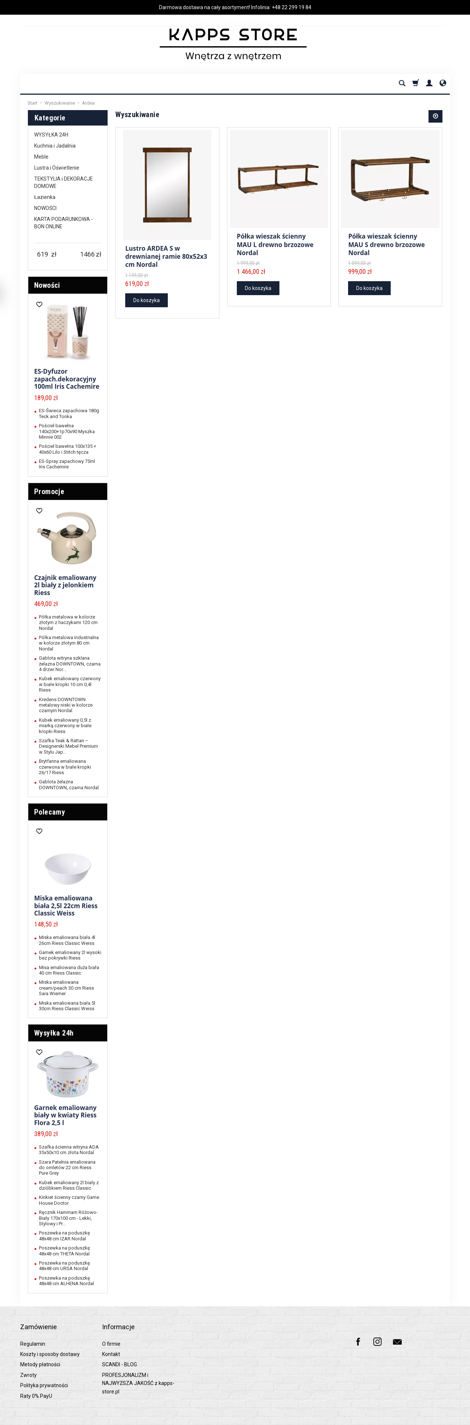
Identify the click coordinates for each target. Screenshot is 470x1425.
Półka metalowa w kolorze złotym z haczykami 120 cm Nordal (68, 622)
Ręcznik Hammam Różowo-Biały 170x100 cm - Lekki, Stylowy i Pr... (68, 1218)
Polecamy (49, 812)
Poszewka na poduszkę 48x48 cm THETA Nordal (64, 1250)
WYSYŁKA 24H (51, 135)
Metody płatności (40, 1354)
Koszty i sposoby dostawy (50, 1344)
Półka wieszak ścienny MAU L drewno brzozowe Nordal (275, 242)
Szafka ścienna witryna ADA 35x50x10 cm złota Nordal (69, 1149)
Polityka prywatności (44, 1375)
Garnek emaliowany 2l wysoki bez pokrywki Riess (70, 955)
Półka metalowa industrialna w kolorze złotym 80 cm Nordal (69, 643)
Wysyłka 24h (53, 1033)
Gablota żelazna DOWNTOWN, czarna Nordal (69, 784)
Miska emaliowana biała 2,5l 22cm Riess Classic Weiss (66, 905)
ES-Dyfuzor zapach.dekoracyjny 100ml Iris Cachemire (67, 379)
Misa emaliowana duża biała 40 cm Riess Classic (69, 970)
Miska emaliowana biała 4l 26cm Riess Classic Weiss (67, 940)
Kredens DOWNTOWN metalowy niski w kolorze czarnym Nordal (66, 705)
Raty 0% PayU (36, 1386)
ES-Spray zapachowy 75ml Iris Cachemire (67, 463)
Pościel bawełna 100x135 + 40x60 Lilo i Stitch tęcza (67, 448)
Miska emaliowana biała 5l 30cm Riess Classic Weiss (67, 1005)
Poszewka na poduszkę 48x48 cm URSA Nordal (64, 1265)
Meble (41, 157)
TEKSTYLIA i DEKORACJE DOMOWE (63, 182)
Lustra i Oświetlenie (56, 168)
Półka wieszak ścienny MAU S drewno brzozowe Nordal (386, 242)
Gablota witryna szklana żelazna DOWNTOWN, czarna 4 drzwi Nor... (70, 663)
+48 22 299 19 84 (291, 7)
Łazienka (44, 197)
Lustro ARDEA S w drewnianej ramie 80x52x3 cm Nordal (166, 257)
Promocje (49, 491)
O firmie (111, 1334)
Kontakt (111, 1344)
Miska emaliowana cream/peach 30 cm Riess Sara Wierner (66, 987)
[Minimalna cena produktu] (42, 254)
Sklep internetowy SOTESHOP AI (420, 1417)
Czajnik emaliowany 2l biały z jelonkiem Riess (65, 585)
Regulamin (32, 1334)
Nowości (47, 285)
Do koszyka (146, 299)
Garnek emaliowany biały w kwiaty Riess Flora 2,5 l (65, 1115)
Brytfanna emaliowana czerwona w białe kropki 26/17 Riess (65, 766)
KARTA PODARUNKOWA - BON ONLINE (63, 222)
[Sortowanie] (435, 116)
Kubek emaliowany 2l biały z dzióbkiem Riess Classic (69, 1185)
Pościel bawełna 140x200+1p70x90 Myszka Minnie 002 (67, 431)
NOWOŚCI (45, 208)
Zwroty (28, 1365)
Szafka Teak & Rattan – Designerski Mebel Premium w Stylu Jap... (68, 746)
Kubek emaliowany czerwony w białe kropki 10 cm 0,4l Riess (70, 684)
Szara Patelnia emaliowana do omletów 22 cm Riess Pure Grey (67, 1167)
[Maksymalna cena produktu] (87, 254)
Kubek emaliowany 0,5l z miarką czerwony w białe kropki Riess (65, 725)
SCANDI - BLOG (119, 1354)
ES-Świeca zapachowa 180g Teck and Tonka (69, 413)
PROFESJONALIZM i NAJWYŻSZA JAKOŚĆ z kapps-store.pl (138, 1373)
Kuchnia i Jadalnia (55, 146)
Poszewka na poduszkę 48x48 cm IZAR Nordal (64, 1235)
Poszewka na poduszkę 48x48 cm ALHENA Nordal (66, 1280)
